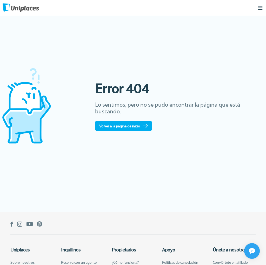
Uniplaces (20, 249)
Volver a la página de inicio (123, 126)
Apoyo (168, 249)
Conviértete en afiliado (230, 262)
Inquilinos (71, 249)
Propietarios (124, 249)
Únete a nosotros (230, 249)
